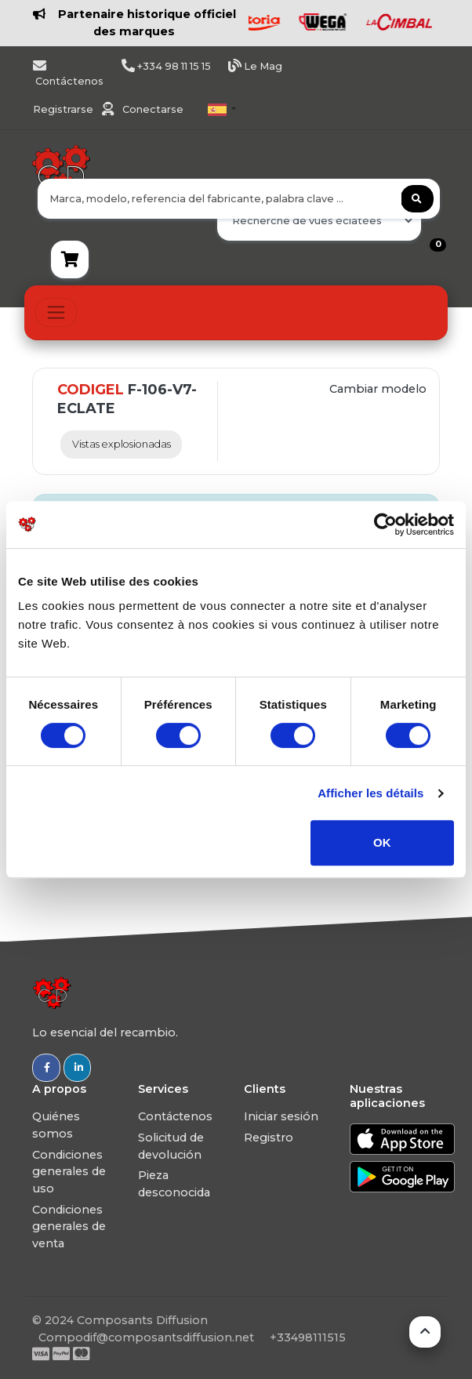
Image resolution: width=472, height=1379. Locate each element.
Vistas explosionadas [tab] (121, 444)
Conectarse (152, 109)
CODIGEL (90, 389)
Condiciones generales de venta (69, 1226)
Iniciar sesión (281, 1116)
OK (382, 842)
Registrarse (64, 109)
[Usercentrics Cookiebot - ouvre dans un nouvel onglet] (385, 524)
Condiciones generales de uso (69, 1172)
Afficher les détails (370, 793)
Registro (268, 1137)
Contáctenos (175, 1116)
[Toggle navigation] (56, 312)
